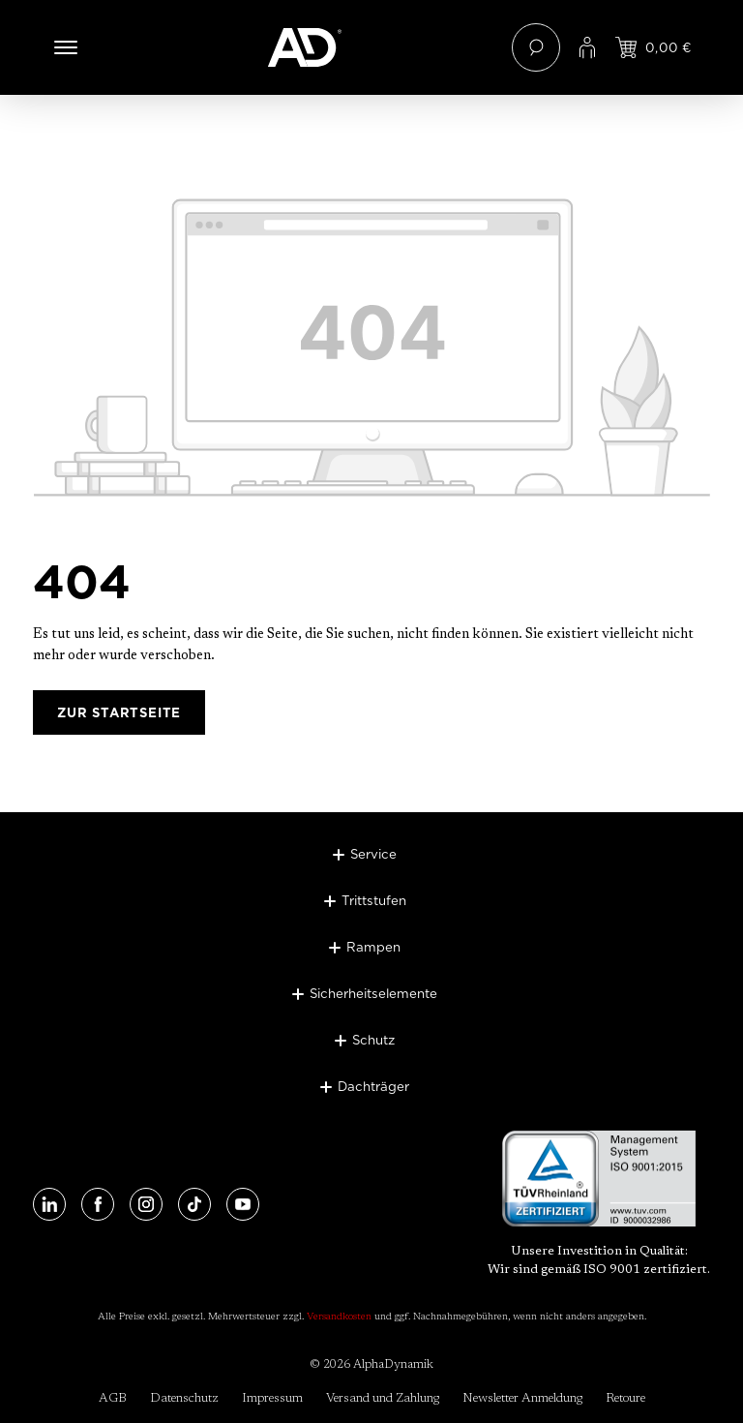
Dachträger (373, 1086)
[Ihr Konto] (587, 47)
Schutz (373, 1039)
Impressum (272, 1398)
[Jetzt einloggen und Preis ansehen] (653, 47)
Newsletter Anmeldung (522, 1398)
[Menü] (66, 47)
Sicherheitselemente (373, 993)
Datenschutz (184, 1398)
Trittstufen (374, 900)
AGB (113, 1398)
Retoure (625, 1398)
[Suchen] (536, 47)
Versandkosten (339, 1317)
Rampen (373, 946)
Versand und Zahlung (382, 1398)
